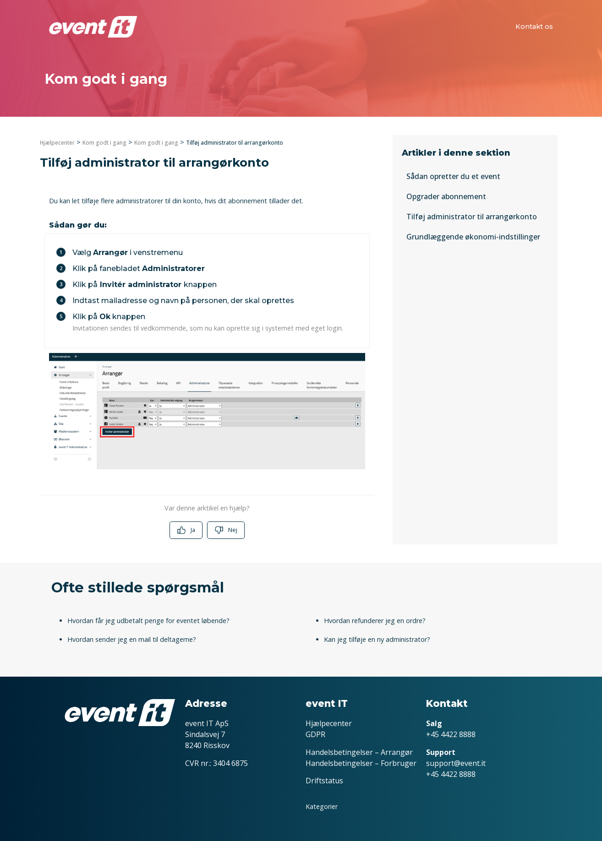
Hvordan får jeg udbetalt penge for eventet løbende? (148, 620)
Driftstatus (324, 781)
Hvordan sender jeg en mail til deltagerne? (131, 639)
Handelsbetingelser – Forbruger (361, 763)
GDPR (315, 734)
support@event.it (456, 763)
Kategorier (322, 806)
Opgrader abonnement (446, 196)
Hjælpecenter (57, 142)
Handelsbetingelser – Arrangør (359, 752)
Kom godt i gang (104, 142)
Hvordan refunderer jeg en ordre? (375, 620)
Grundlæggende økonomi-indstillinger (473, 237)
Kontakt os (534, 26)
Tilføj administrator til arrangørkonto (471, 217)
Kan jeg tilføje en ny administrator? (377, 639)
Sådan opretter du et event (453, 176)
